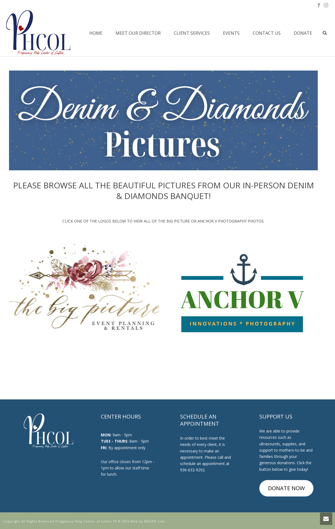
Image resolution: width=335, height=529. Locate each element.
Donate (303, 33)
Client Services (192, 33)
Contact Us (267, 33)
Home (95, 33)
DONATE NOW (286, 488)
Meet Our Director (138, 33)
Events (231, 33)
